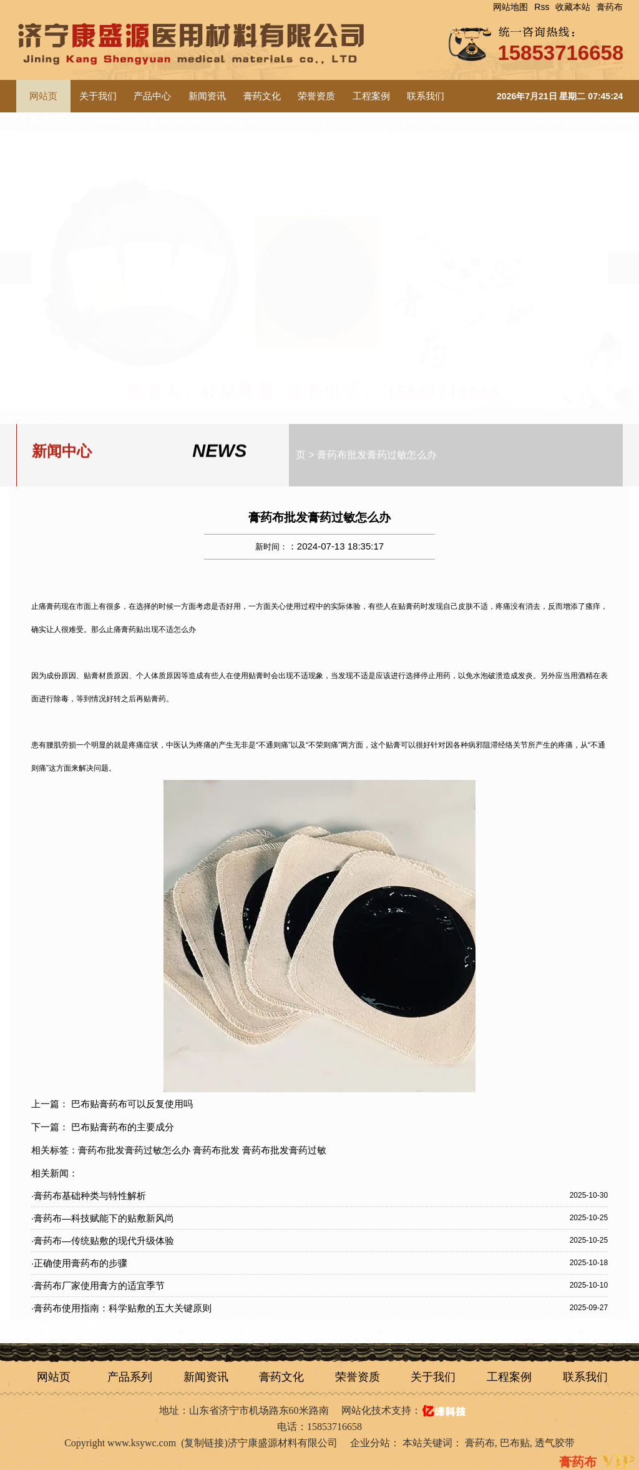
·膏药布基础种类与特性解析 (88, 1195)
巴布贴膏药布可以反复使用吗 (132, 1103)
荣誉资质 (316, 96)
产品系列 (129, 1377)
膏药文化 (262, 96)
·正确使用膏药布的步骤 (79, 1263)
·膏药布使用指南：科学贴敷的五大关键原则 (121, 1308)
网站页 (54, 1377)
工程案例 (371, 96)
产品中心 (152, 96)
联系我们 (425, 96)
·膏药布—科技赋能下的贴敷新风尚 (102, 1218)
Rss (541, 7)
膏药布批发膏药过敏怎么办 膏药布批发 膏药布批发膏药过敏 (202, 1150)
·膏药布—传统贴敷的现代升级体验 (102, 1240)
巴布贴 (515, 1443)
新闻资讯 (207, 96)
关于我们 (98, 96)
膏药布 (610, 7)
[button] (623, 268)
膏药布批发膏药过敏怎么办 (377, 452)
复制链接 (204, 1443)
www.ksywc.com (141, 1443)
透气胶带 (555, 1443)
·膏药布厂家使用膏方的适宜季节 (98, 1285)
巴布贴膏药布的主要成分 (122, 1127)
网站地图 (510, 7)
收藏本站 (572, 7)
